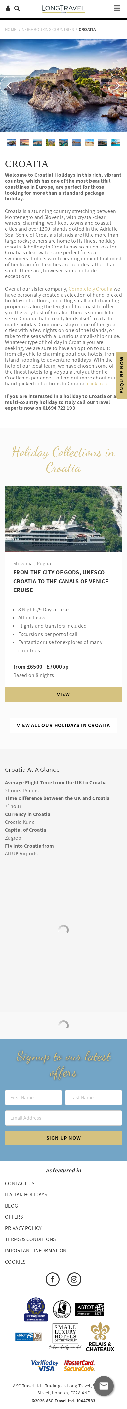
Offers (14, 1216)
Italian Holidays (26, 1194)
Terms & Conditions (30, 1239)
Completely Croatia (91, 288)
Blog (11, 1205)
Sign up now (63, 1138)
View (63, 694)
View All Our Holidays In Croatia (63, 725)
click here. (98, 383)
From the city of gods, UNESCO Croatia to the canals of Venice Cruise (60, 581)
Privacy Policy (23, 1228)
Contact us (19, 1183)
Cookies (15, 1261)
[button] (9, 85)
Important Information (36, 1250)
